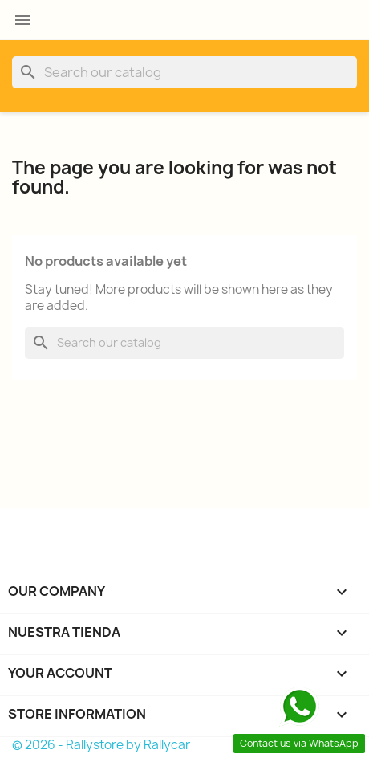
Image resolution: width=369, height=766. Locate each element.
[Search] (184, 72)
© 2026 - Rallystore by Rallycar (101, 744)
